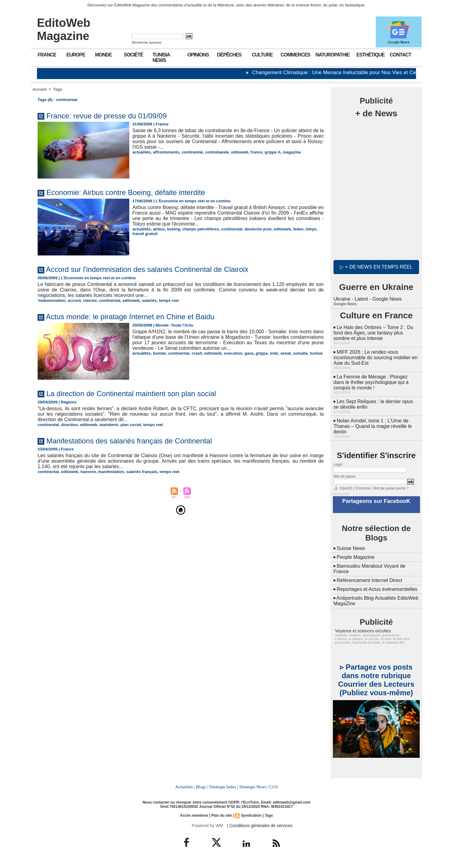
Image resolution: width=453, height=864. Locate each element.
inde (274, 353)
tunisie (316, 353)
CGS (273, 786)
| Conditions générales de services (260, 825)
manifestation (111, 471)
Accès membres (194, 815)
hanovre (88, 471)
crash (197, 353)
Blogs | (202, 786)
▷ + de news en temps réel (376, 266)
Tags (57, 89)
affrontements (166, 152)
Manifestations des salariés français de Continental (129, 441)
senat (285, 353)
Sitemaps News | (253, 786)
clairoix (90, 300)
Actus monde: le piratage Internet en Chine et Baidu (130, 317)
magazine (292, 152)
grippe (262, 353)
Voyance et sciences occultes (363, 630)
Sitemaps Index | (223, 786)
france (257, 152)
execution (233, 353)
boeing (173, 229)
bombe (159, 353)
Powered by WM (207, 825)
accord (74, 300)
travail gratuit (144, 233)
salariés (149, 300)
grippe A (273, 152)
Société (133, 54)
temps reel (169, 300)
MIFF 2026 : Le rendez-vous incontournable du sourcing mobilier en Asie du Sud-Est (375, 357)
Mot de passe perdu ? (391, 488)
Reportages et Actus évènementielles (377, 589)
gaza (249, 353)
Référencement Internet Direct (369, 580)
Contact (400, 54)
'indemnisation (51, 300)
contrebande (217, 152)
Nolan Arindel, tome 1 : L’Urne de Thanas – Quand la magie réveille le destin (372, 426)
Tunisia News (161, 57)
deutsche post (258, 229)
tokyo (311, 229)
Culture (262, 54)
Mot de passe (344, 476)
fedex (298, 229)
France (47, 54)
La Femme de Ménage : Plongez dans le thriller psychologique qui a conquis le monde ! (370, 382)
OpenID (346, 488)
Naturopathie (332, 54)
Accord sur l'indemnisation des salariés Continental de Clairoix (147, 269)
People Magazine (355, 557)
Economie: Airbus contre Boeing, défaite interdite (125, 192)
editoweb (239, 152)
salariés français (141, 471)
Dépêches (229, 54)
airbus (159, 229)
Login (337, 464)
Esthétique (370, 54)
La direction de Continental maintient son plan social (131, 393)
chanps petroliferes (200, 229)
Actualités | (185, 786)
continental (192, 152)
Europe (75, 54)
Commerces (295, 54)
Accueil (39, 89)
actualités (141, 152)
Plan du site (221, 815)
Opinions (198, 54)
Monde (103, 54)
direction (69, 424)
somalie (300, 353)
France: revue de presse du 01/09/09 (106, 116)
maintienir (108, 424)
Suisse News (351, 548)
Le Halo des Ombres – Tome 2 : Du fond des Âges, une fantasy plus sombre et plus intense (373, 333)
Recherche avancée (147, 42)
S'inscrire (362, 488)
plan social (130, 424)
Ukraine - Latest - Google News (367, 299)
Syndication (251, 815)
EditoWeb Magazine (63, 29)
